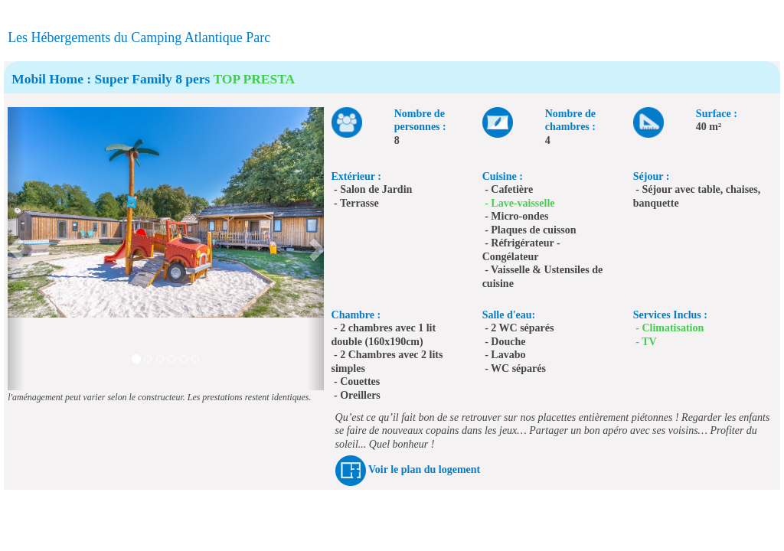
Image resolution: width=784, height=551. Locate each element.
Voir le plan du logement (424, 469)
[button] (16, 248)
